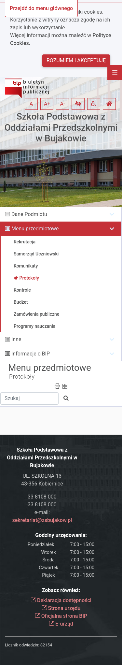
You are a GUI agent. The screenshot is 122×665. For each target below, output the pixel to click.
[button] (78, 104)
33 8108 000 (42, 497)
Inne (16, 339)
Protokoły (22, 376)
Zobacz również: (61, 590)
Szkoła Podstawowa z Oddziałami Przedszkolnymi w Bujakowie (60, 127)
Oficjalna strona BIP (61, 616)
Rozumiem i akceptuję (76, 60)
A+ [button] (47, 104)
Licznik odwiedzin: (22, 645)
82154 (46, 645)
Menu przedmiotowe (35, 228)
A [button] (31, 104)
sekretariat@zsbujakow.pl (42, 520)
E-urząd (61, 624)
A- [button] (62, 104)
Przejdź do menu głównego (41, 8)
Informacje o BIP (30, 354)
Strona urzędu (61, 608)
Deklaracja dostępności (61, 600)
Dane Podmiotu (29, 214)
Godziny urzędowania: (61, 535)
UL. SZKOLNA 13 (42, 476)
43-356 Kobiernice (42, 484)
